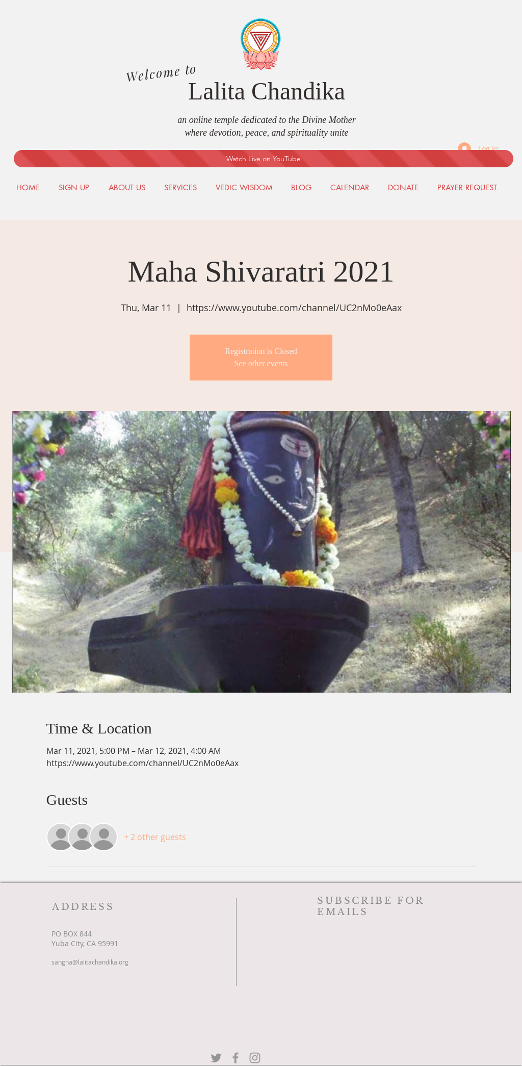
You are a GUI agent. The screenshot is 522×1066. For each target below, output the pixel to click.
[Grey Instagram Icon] (255, 1058)
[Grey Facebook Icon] (235, 1058)
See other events (261, 363)
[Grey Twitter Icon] (216, 1058)
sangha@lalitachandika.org (89, 962)
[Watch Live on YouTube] (263, 158)
